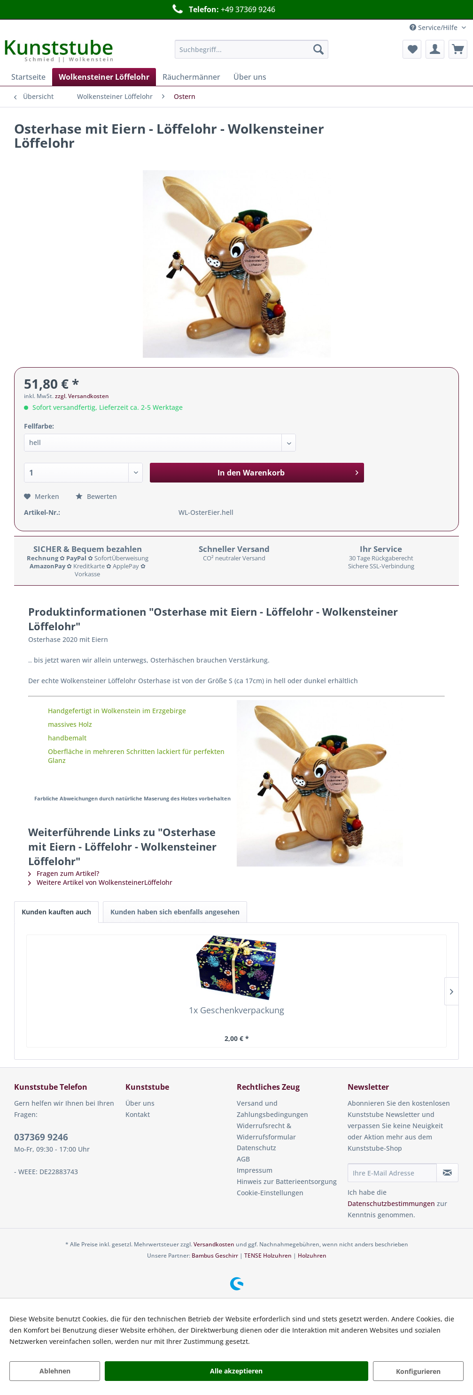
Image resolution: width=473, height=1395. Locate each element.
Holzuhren (312, 1255)
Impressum (254, 1170)
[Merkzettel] (412, 49)
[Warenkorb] (458, 49)
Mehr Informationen (284, 1341)
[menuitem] (251, 49)
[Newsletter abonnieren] (447, 1172)
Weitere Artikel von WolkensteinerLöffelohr (100, 882)
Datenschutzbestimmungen (391, 1203)
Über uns (140, 1103)
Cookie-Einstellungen (270, 1192)
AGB (243, 1158)
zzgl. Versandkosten (82, 396)
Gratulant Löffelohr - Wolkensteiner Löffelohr (182, 1014)
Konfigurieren (418, 1371)
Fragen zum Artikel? (63, 873)
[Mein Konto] (435, 49)
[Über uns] (250, 77)
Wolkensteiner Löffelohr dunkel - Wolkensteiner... (399, 1014)
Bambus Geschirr (215, 1255)
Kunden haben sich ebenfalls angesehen (175, 911)
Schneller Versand (226, 9)
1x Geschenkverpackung (73, 1014)
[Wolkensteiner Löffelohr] (104, 77)
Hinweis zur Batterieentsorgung (287, 1181)
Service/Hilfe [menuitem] (434, 27)
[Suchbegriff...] (251, 49)
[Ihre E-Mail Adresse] (392, 1172)
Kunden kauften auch (56, 911)
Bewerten (96, 496)
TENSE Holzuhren (268, 1255)
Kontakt (137, 1114)
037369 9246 (41, 1137)
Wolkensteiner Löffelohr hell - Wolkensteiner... (291, 1014)
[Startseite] (28, 77)
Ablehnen (54, 1370)
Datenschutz (256, 1147)
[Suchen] (318, 49)
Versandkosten (214, 1244)
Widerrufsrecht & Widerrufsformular (266, 1131)
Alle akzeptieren (236, 1370)
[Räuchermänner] (191, 77)
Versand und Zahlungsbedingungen (272, 1109)
